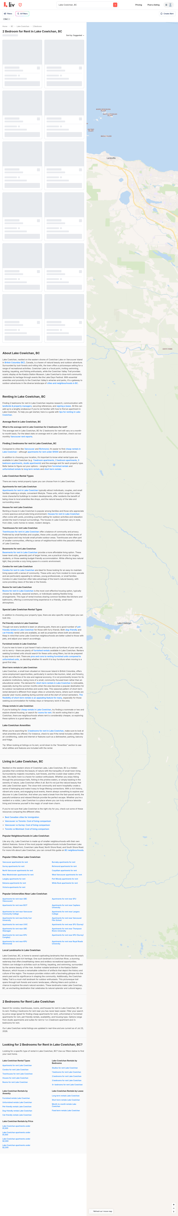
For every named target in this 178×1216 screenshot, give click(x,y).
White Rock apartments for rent (65, 883)
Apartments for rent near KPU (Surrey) (68, 935)
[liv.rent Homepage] (9, 5)
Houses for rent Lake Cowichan (15, 1078)
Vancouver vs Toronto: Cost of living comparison (28, 821)
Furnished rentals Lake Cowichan (16, 1098)
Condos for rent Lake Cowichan (15, 1070)
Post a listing (153, 5)
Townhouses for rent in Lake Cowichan (20, 531)
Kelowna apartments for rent (14, 883)
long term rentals (32, 469)
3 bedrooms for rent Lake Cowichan (66, 1080)
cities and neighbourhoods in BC (62, 383)
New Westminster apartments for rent (17, 875)
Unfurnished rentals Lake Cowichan (17, 1102)
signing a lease (64, 406)
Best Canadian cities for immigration (22, 817)
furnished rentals (60, 466)
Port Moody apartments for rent (65, 879)
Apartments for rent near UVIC (15, 924)
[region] (132, 619)
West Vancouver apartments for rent (67, 875)
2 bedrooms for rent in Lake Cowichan (46, 731)
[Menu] (168, 5)
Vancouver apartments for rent (15, 862)
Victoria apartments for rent (13, 887)
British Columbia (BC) (15, 362)
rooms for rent (44, 712)
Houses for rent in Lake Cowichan (63, 514)
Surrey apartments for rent (13, 866)
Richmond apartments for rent (64, 866)
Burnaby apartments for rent (63, 862)
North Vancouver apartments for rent (17, 870)
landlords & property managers (17, 406)
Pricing (138, 5)
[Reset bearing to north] (174, 1212)
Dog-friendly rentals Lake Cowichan (17, 1111)
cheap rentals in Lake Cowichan (36, 709)
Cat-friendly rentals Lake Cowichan (17, 1115)
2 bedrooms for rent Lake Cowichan (66, 1076)
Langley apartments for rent (13, 879)
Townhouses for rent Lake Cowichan (17, 1074)
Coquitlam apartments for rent (64, 870)
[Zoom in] (174, 1204)
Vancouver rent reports (21, 436)
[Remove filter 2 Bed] (9, 19)
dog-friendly (71, 630)
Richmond (44, 449)
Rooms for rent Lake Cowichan (15, 1082)
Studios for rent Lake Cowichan (65, 1068)
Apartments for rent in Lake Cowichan (20, 490)
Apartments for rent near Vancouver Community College (17, 913)
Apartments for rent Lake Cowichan (17, 1065)
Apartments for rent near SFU (64, 899)
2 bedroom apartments (66, 460)
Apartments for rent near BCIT (14, 905)
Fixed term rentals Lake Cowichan (66, 1110)
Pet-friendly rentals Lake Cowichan (16, 1106)
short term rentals (52, 469)
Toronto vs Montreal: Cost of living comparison (27, 829)
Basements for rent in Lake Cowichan (20, 552)
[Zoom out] (174, 1208)
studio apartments (32, 463)
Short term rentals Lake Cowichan (66, 1100)
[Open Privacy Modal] (20, 5)
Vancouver (29, 449)
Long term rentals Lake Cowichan (65, 1096)
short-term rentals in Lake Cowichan (53, 683)
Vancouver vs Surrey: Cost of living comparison (27, 825)
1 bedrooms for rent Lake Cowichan (66, 1072)
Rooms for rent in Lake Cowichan (17, 591)
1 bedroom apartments (43, 460)
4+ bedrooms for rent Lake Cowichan (67, 1085)
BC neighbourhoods (74, 850)
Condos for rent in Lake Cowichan (18, 570)
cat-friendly (8, 632)
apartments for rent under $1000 (43, 452)
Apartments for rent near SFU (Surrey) (67, 924)
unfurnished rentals (11, 469)
